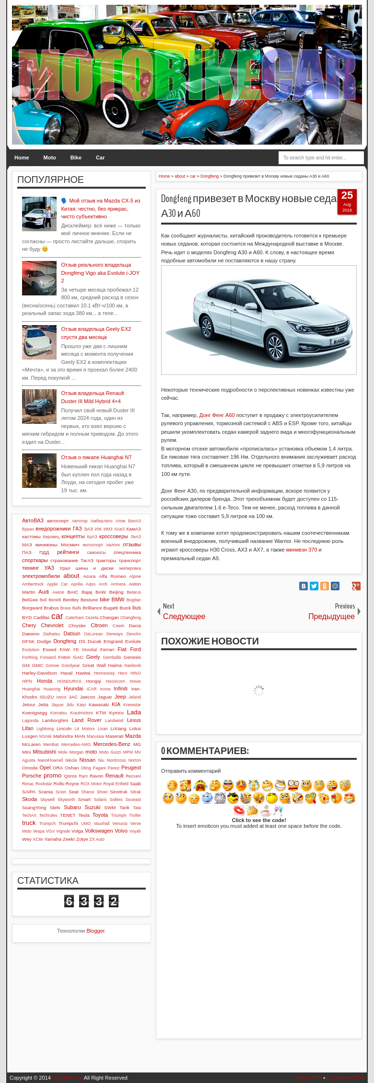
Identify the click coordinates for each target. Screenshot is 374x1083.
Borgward (32, 607)
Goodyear (70, 665)
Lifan (28, 728)
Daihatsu (51, 634)
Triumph (119, 815)
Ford (135, 649)
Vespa (38, 831)
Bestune (89, 599)
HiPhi (27, 681)
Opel (44, 767)
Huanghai (31, 689)
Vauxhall (101, 823)
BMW (118, 599)
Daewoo (30, 633)
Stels (55, 807)
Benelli (54, 600)
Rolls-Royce (66, 783)
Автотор (80, 521)
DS (82, 641)
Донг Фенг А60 (217, 415)
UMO (86, 823)
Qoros (70, 775)
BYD (27, 617)
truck (29, 822)
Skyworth (66, 799)
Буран (28, 529)
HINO (135, 673)
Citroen (99, 625)
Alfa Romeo (112, 576)
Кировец (51, 536)
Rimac (28, 783)
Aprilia (76, 584)
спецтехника (127, 552)
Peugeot (131, 767)
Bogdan (134, 600)
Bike (76, 157)
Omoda (29, 767)
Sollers (116, 799)
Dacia (135, 625)
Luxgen (29, 736)
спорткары (35, 560)
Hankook (132, 665)
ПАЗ (27, 552)
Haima (115, 665)
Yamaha (52, 839)
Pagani (99, 768)
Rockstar (43, 783)
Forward (48, 657)
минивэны (46, 544)
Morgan (76, 752)
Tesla (84, 815)
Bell (43, 600)
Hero (122, 673)
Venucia (119, 823)
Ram (83, 776)
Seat (73, 791)
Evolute (133, 641)
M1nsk (45, 736)
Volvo (121, 831)
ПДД (44, 552)
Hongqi (93, 681)
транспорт (129, 560)
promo (52, 775)
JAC (73, 696)
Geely (93, 657)
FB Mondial (85, 649)
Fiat (121, 649)
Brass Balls (71, 608)
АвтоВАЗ (33, 520)
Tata (137, 807)
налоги (113, 544)
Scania (45, 791)
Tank (124, 807)
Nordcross (116, 760)
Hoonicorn (115, 681)
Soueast (133, 799)
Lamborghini (55, 720)
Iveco (61, 697)
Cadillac (41, 617)
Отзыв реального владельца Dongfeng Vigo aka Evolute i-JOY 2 (100, 272)
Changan (109, 617)
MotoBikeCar (67, 1078)
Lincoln (64, 728)
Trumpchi (68, 823)
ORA (58, 767)
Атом (121, 521)
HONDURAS (69, 681)
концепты (72, 536)
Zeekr (69, 839)
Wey (27, 839)
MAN (79, 736)
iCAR (92, 689)
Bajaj (87, 592)
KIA (116, 704)
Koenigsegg (34, 712)
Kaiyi (81, 704)
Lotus (135, 728)
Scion (61, 792)
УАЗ (49, 568)
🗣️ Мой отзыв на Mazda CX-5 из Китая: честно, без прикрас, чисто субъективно (100, 208)
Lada (134, 712)
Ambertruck (33, 584)
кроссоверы (113, 536)
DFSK (28, 641)
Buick (125, 607)
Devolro (134, 634)
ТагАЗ (87, 560)
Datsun (72, 633)
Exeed (49, 649)
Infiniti (121, 688)
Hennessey (104, 673)
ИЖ (98, 529)
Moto (50, 157)
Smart (84, 799)
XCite (38, 839)
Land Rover (87, 720)
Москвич (70, 544)
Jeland (135, 697)
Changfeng (130, 617)
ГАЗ (77, 528)
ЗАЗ (88, 528)
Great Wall (94, 665)
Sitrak (135, 792)
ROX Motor (91, 783)
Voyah (135, 831)
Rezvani (133, 776)
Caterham (75, 617)
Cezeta (92, 617)
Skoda (29, 799)
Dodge (44, 641)
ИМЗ (108, 529)
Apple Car (57, 584)
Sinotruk (119, 791)
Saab (135, 783)
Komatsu (58, 713)
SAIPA (28, 791)
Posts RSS (309, 1078)
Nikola (71, 760)
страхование (64, 560)
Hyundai (73, 688)
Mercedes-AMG (76, 744)
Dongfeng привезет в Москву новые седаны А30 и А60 (255, 206)
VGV (50, 831)
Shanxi (87, 792)
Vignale (63, 831)
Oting (86, 768)
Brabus (51, 607)
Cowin (118, 625)
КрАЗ (92, 536)
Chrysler (77, 625)
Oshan (72, 767)
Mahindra (63, 736)
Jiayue (57, 704)
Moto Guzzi (110, 752)
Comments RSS (345, 1078)
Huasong (52, 689)
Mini (26, 752)
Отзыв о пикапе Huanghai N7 (96, 457)
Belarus (134, 592)
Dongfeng (64, 641)
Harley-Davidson (39, 673)
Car (100, 157)
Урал (64, 568)
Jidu (70, 704)
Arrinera (118, 584)
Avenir (58, 592)
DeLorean (93, 634)
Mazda (133, 736)
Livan (103, 728)
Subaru (72, 807)
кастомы (31, 536)
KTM (101, 712)
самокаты (96, 552)
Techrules (48, 815)
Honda (44, 681)
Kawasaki (99, 704)
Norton (135, 760)
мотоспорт (93, 544)
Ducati (94, 641)
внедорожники (52, 528)
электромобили (41, 576)
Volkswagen (99, 831)
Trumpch (47, 823)
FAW (65, 649)
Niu (101, 760)
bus (136, 607)
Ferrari (107, 649)
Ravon (97, 775)
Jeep (120, 696)
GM (26, 665)
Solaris (100, 799)
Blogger (96, 931)
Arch (103, 584)
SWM (110, 807)
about (71, 575)
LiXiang (119, 728)
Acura (89, 576)
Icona (105, 689)
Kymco (116, 712)
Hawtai (83, 673)
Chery (29, 625)
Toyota (100, 815)
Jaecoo (87, 696)
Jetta (43, 704)
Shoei (102, 792)
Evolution (30, 649)
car (57, 616)
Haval (66, 673)
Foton (64, 657)
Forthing (29, 657)
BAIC (72, 592)
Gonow (52, 665)
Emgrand (113, 641)
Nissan (87, 760)
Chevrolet (52, 625)
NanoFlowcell (50, 760)
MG (137, 744)
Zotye (82, 839)
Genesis (132, 657)
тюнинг (30, 568)
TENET (67, 815)
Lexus (134, 720)
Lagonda (30, 720)
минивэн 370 (301, 550)
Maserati (114, 736)
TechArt (29, 815)
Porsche (31, 775)
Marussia (95, 736)
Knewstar (132, 704)
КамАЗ (134, 528)
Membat (50, 744)
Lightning (45, 728)
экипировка (130, 568)
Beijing (116, 592)
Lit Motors (85, 728)
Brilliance (92, 607)
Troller (135, 815)
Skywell (47, 799)
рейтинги (68, 552)
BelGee (30, 599)
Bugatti (110, 607)
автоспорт (58, 520)
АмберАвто (102, 521)
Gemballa (112, 657)
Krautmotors (81, 713)
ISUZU (47, 696)
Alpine (135, 576)
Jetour (28, 704)
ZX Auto (97, 839)
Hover (135, 681)
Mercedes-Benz (112, 744)
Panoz (113, 768)
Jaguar (105, 696)
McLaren (31, 744)
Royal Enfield (116, 783)
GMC (37, 665)
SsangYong (34, 807)
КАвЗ (120, 529)
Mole (63, 752)
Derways (114, 634)
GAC (78, 657)
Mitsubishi (44, 752)
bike (104, 599)
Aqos (90, 584)
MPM (128, 752)
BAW (100, 592)
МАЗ (27, 544)
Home (21, 157)
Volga (77, 831)
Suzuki (92, 807)
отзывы (132, 544)
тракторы (106, 560)
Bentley (71, 599)
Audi (43, 592)
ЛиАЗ (135, 536)
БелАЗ (134, 521)
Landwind (114, 720)
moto (91, 752)
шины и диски (95, 568)
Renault (114, 775)
